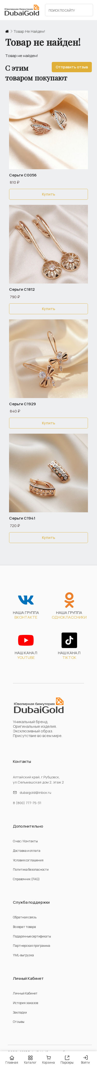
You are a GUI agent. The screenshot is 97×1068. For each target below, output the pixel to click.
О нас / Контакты (25, 841)
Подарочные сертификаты (32, 936)
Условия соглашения (28, 860)
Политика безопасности (31, 869)
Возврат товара (24, 927)
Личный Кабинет (25, 993)
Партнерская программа (31, 945)
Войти (85, 1060)
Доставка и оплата (26, 850)
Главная (12, 1060)
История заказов (25, 1003)
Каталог (30, 1060)
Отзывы (18, 1022)
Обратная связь (24, 917)
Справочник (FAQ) (26, 879)
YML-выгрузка (23, 955)
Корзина (48, 1060)
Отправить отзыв (72, 66)
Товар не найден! (29, 31)
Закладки (20, 1012)
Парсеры (67, 1060)
